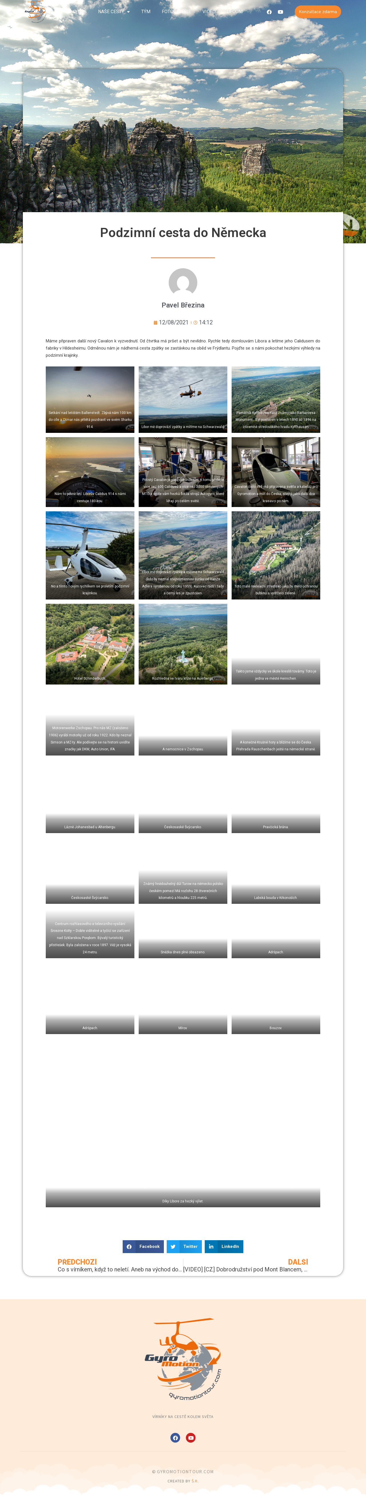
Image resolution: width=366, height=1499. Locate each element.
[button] (143, 1246)
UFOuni (235, 11)
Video (209, 11)
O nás (80, 11)
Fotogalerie (176, 11)
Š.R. (195, 1481)
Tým (145, 11)
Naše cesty (114, 12)
